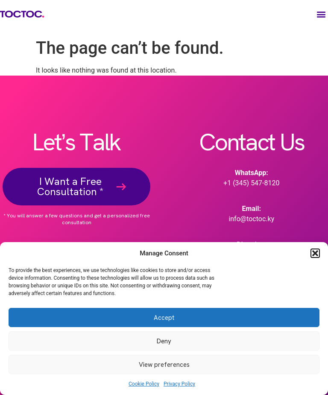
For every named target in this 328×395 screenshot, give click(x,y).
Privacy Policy (179, 384)
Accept (164, 317)
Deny (164, 341)
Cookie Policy (144, 384)
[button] (315, 253)
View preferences (164, 364)
